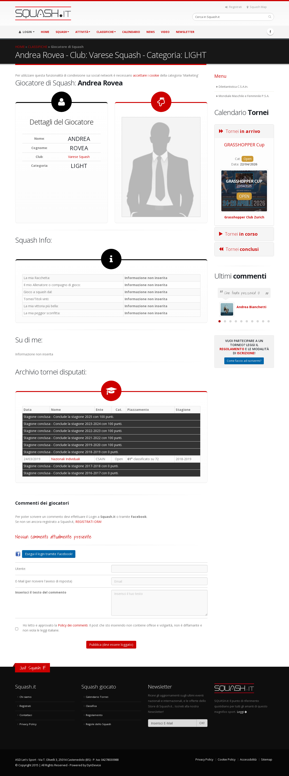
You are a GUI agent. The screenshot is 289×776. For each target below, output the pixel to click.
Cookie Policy (226, 759)
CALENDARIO (131, 32)
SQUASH (62, 32)
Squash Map (257, 7)
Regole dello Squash (98, 724)
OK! (202, 723)
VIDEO (165, 32)
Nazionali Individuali (65, 459)
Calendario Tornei (97, 697)
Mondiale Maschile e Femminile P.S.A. (244, 96)
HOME (45, 32)
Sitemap (266, 759)
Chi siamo (26, 697)
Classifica (91, 706)
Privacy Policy (28, 724)
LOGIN (27, 32)
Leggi (242, 712)
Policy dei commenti (73, 625)
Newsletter (185, 32)
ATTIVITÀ (82, 32)
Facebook (270, 31)
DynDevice (94, 765)
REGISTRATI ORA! (88, 521)
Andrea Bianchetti (251, 307)
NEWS (150, 32)
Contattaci (26, 715)
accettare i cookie (146, 75)
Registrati (233, 7)
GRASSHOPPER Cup (244, 145)
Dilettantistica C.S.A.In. (233, 87)
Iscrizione (245, 402)
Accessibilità (248, 759)
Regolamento (232, 398)
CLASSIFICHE (106, 32)
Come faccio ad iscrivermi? (244, 410)
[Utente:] (159, 569)
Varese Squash (79, 157)
